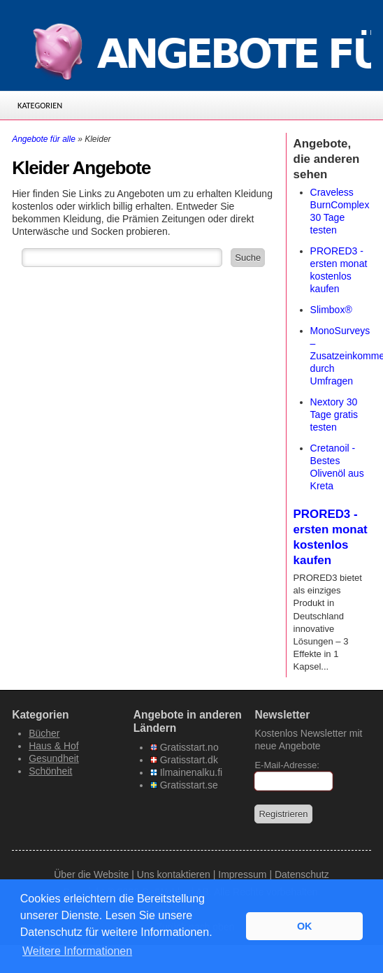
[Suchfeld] (122, 257)
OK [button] (304, 926)
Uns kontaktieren (173, 874)
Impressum (242, 874)
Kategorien (39, 105)
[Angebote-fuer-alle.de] (191, 49)
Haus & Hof (54, 745)
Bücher (44, 733)
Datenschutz (302, 874)
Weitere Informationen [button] (77, 951)
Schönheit (50, 771)
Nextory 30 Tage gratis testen (334, 414)
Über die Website (91, 874)
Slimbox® (331, 309)
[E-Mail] (293, 781)
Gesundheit (54, 758)
